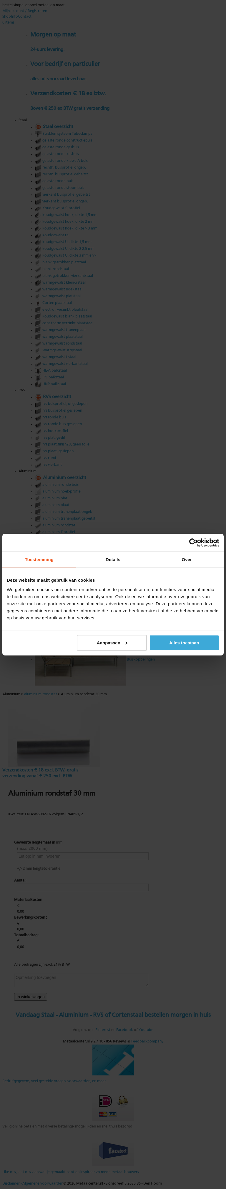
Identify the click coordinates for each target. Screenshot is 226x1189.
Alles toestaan (184, 642)
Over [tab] (187, 559)
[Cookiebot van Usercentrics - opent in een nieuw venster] (193, 542)
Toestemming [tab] (39, 559)
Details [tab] (113, 559)
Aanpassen (112, 642)
